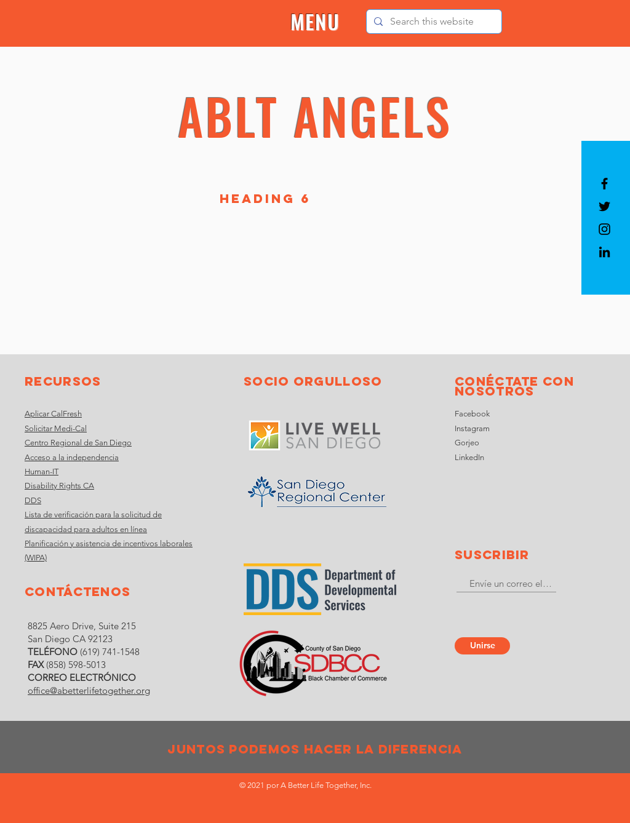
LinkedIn (469, 457)
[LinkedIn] (604, 252)
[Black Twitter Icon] (604, 206)
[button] (315, 21)
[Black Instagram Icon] (604, 229)
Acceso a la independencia (72, 457)
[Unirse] (482, 645)
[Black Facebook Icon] (604, 183)
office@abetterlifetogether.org (89, 690)
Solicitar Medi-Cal (56, 428)
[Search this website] (433, 21)
